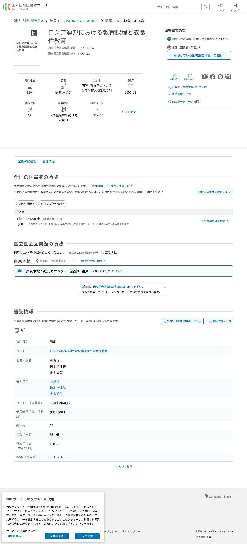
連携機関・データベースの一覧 (113, 186)
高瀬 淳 (55, 381)
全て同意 (87, 536)
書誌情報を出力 (179, 94)
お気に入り (175, 76)
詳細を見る (14, 536)
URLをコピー (190, 76)
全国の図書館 (27, 161)
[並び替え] (26, 203)
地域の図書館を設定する (215, 192)
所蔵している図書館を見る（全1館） (199, 55)
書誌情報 (48, 161)
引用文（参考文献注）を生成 (187, 87)
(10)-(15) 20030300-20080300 (78, 20)
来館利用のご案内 (93, 261)
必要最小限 (57, 536)
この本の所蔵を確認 (215, 221)
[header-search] (183, 7)
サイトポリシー (131, 531)
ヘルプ (220, 7)
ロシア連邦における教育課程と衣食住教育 (79, 351)
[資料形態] (52, 203)
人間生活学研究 (32, 20)
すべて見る (128, 111)
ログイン (236, 7)
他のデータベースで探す (184, 101)
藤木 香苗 (56, 393)
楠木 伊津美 (58, 387)
